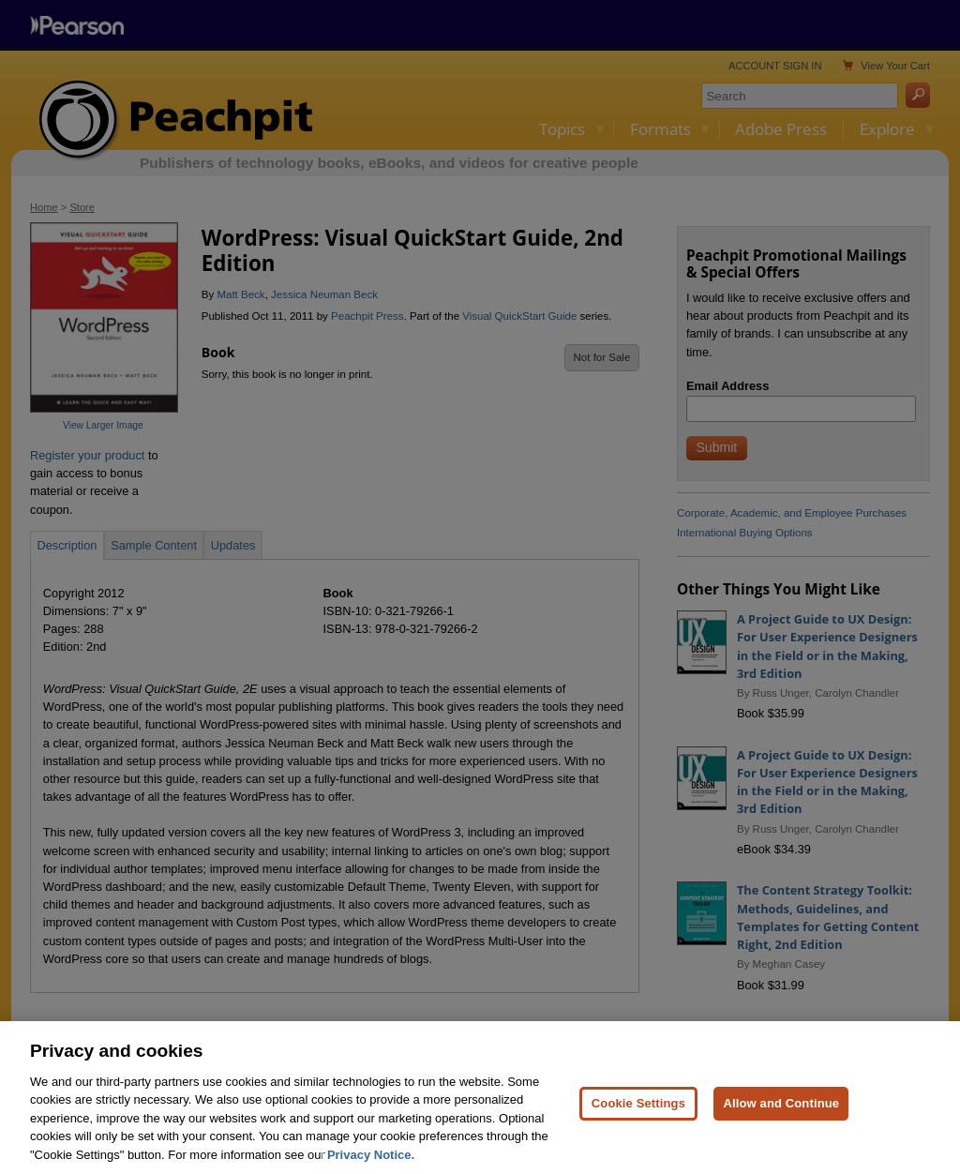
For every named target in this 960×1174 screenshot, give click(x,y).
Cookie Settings (638, 1113)
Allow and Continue (781, 1113)
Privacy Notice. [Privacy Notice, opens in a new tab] (370, 1166)
